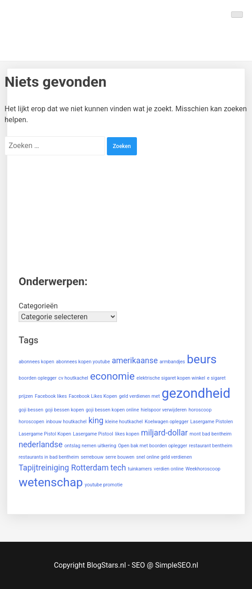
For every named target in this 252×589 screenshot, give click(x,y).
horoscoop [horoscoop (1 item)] (200, 410)
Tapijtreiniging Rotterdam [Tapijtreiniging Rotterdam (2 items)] (64, 467)
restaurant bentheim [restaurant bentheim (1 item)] (210, 446)
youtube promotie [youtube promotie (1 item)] (103, 485)
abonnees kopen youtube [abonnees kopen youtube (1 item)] (83, 362)
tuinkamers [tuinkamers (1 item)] (140, 469)
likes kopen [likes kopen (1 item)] (127, 434)
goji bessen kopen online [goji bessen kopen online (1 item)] (112, 410)
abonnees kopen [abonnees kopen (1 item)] (36, 362)
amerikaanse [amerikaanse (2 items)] (135, 360)
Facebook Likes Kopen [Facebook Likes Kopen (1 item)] (93, 396)
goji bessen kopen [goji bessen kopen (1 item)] (64, 410)
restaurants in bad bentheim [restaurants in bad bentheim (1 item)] (49, 457)
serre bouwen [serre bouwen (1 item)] (119, 457)
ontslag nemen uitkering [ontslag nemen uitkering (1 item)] (90, 446)
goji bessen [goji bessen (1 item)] (31, 410)
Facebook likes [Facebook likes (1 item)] (51, 396)
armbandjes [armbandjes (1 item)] (172, 362)
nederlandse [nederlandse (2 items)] (41, 444)
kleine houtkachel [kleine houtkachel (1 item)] (124, 422)
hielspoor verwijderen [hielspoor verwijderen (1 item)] (164, 410)
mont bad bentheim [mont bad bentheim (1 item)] (211, 434)
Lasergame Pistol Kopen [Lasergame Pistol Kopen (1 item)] (45, 434)
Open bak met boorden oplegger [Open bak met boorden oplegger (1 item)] (152, 446)
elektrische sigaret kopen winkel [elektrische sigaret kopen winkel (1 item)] (170, 378)
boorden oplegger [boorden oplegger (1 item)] (37, 378)
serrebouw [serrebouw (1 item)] (92, 457)
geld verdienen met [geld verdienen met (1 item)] (139, 396)
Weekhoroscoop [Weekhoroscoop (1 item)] (203, 469)
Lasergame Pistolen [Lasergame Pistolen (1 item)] (211, 422)
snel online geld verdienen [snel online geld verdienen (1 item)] (164, 457)
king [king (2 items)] (95, 420)
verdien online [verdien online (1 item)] (169, 469)
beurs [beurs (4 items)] (202, 359)
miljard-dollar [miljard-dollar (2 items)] (164, 432)
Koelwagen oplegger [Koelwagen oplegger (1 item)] (166, 422)
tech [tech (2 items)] (118, 467)
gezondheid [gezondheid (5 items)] (195, 393)
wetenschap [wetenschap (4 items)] (51, 482)
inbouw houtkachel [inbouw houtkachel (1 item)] (66, 422)
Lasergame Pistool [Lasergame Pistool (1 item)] (93, 434)
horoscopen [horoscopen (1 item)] (31, 422)
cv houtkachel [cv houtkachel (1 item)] (73, 378)
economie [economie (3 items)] (112, 376)
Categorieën (38, 306)
